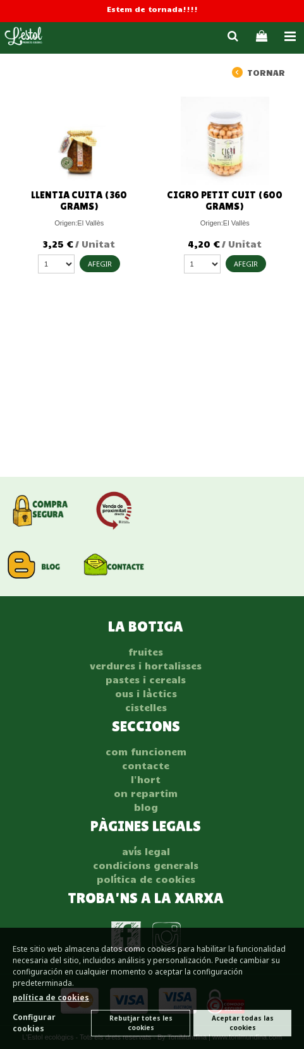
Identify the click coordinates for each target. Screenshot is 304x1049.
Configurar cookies (34, 1023)
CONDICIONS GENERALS (145, 865)
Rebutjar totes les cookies (141, 1023)
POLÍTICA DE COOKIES (146, 879)
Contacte (145, 765)
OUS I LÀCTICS (146, 693)
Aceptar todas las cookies (243, 1023)
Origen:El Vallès (79, 223)
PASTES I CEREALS (146, 679)
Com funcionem (146, 751)
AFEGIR (100, 263)
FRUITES (145, 651)
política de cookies (51, 997)
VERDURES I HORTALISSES (146, 665)
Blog (146, 807)
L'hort (146, 779)
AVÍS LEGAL (146, 851)
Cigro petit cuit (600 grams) (225, 200)
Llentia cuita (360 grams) (79, 200)
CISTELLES (146, 707)
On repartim (146, 793)
